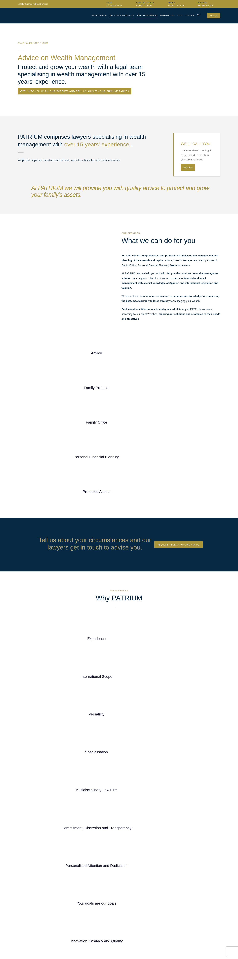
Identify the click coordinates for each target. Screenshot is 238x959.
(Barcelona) (194, 903)
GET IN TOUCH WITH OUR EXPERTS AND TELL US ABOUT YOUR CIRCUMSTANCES (74, 91)
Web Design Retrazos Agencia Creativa (196, 936)
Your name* (171, 683)
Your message (171, 749)
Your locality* (171, 723)
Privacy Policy (144, 780)
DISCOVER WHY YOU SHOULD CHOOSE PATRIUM (119, 551)
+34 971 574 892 (144, 5)
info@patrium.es (114, 5)
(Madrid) (193, 899)
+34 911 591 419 (176, 5)
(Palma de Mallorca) (198, 907)
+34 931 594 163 (205, 5)
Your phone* (171, 709)
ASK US (188, 167)
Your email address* (171, 696)
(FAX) (191, 912)
